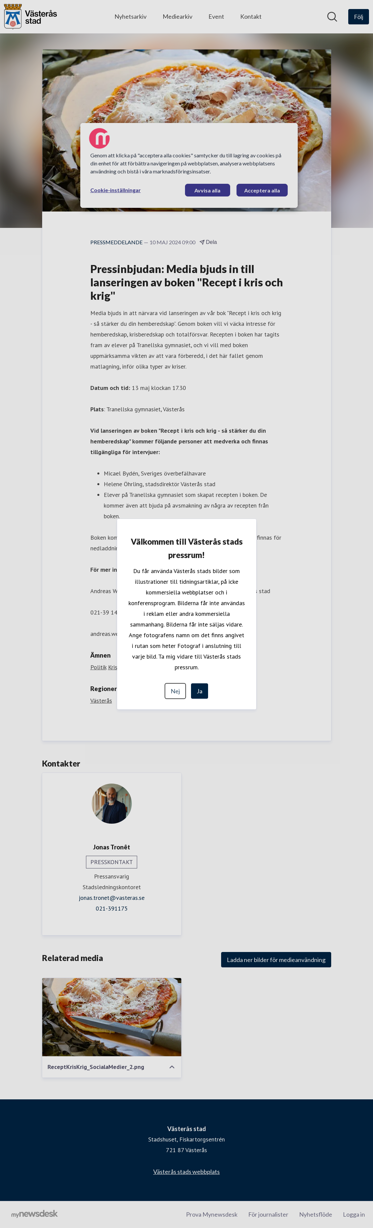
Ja (199, 691)
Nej (175, 691)
